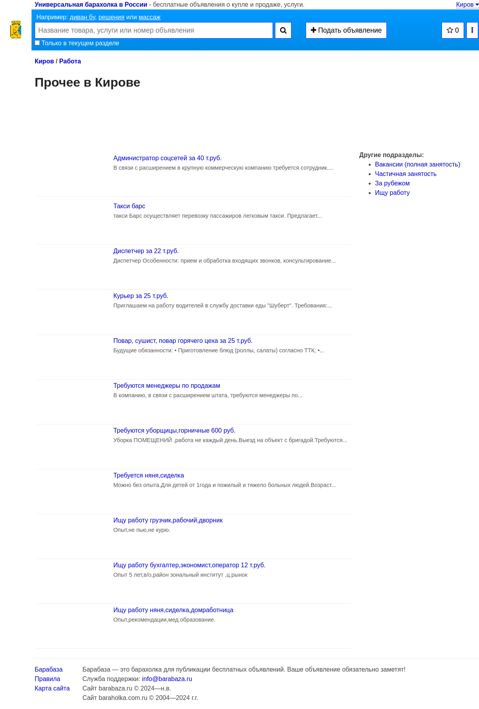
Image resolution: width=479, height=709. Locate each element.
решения (111, 17)
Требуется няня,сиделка (148, 475)
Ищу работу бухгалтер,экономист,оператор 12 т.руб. (189, 565)
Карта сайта (52, 688)
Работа (70, 61)
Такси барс (129, 206)
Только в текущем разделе (77, 43)
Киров (467, 4)
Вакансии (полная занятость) (417, 164)
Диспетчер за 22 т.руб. (146, 251)
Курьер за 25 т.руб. (141, 295)
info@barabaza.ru (167, 679)
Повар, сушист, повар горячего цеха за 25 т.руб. (183, 340)
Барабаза (49, 669)
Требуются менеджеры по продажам (166, 385)
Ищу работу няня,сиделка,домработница (173, 610)
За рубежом (392, 183)
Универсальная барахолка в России (91, 4)
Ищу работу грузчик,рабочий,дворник (168, 520)
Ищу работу (392, 192)
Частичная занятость (405, 173)
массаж (150, 17)
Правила (47, 679)
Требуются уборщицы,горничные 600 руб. (174, 430)
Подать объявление (346, 30)
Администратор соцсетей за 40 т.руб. (167, 158)
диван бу (82, 17)
